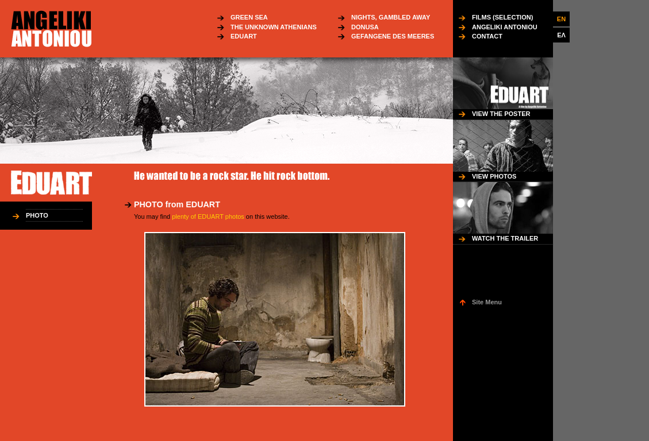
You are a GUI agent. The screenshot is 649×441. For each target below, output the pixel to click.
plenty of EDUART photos (208, 216)
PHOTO (37, 215)
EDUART (244, 36)
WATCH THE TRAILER (505, 238)
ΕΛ (561, 35)
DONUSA (365, 27)
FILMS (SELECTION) (502, 17)
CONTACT (487, 36)
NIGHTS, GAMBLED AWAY (390, 17)
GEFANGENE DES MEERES (392, 36)
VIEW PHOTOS (494, 176)
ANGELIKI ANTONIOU (504, 27)
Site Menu (487, 302)
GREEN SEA (249, 17)
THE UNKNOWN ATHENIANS (274, 27)
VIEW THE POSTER (501, 113)
